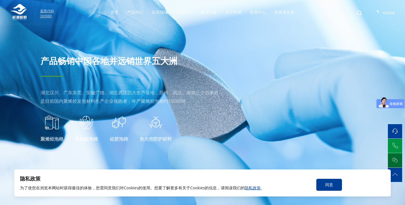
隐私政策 (253, 187)
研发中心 (184, 12)
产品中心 (135, 12)
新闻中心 (258, 12)
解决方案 (209, 12)
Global (389, 12)
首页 (115, 12)
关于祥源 (233, 12)
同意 (329, 184)
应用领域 (160, 12)
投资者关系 (284, 12)
